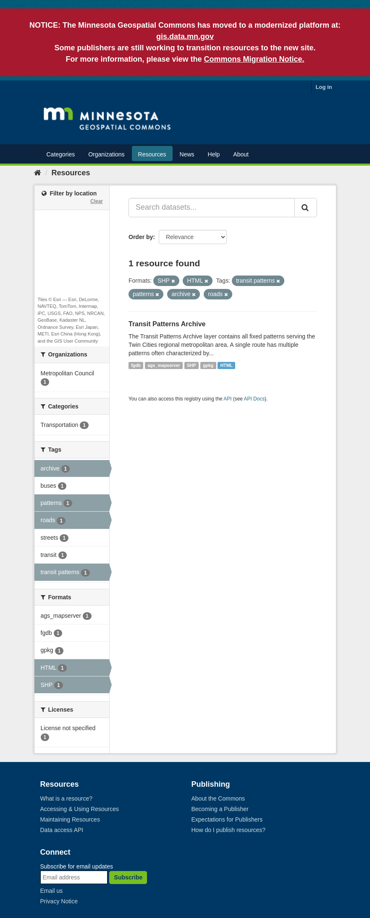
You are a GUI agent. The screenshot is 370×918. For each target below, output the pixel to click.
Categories (61, 154)
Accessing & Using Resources (79, 809)
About (241, 154)
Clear (96, 201)
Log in (324, 87)
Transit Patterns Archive (167, 324)
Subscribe (128, 877)
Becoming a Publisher (220, 809)
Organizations (106, 154)
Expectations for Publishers (227, 819)
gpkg (208, 365)
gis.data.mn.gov (185, 36)
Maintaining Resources (70, 819)
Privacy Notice (59, 901)
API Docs (254, 399)
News (187, 154)
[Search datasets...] (212, 207)
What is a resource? (66, 798)
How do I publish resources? (229, 830)
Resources (152, 154)
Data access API (62, 830)
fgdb (136, 365)
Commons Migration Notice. (254, 59)
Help (214, 154)
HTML (226, 365)
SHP (191, 365)
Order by (141, 237)
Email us (51, 890)
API (227, 399)
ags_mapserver (164, 365)
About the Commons (218, 798)
